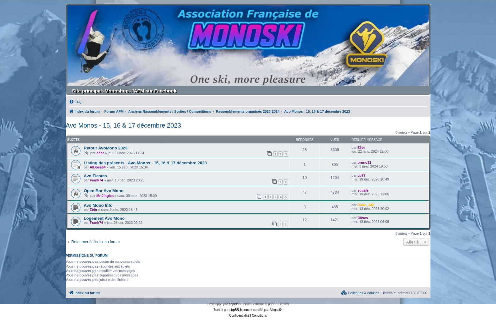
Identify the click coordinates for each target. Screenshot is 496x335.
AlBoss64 (97, 167)
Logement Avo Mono (104, 218)
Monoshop (117, 90)
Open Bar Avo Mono (104, 190)
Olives (362, 218)
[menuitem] (75, 102)
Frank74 (96, 180)
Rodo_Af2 (365, 205)
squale (362, 190)
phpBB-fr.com (239, 310)
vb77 (361, 175)
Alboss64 (276, 310)
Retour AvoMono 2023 (106, 148)
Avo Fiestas (95, 176)
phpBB (233, 304)
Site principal (87, 90)
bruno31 (364, 162)
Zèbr (100, 153)
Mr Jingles (105, 196)
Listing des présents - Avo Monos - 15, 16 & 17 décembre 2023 (145, 163)
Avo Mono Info (98, 205)
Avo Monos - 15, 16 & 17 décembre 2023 (123, 125)
